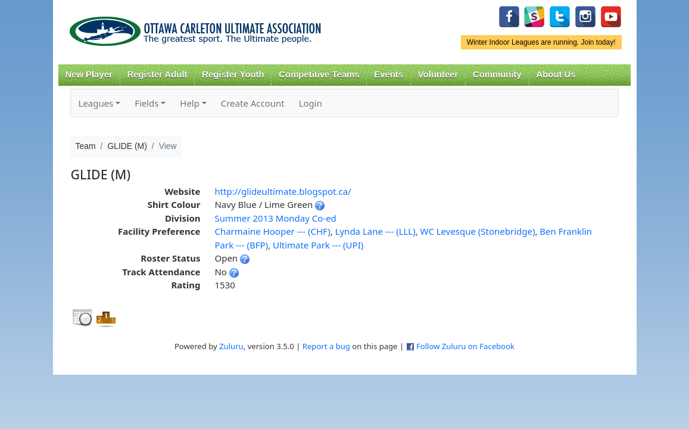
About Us (556, 74)
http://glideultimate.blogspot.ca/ (282, 191)
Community (497, 74)
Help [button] (189, 103)
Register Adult (157, 74)
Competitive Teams (319, 74)
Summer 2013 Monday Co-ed (275, 218)
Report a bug (326, 346)
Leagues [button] (95, 103)
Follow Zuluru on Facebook (465, 346)
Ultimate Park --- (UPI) (318, 245)
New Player (88, 74)
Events (388, 74)
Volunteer (438, 74)
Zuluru (231, 346)
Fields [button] (146, 103)
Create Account (253, 103)
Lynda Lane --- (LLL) (375, 231)
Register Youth (233, 74)
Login (310, 103)
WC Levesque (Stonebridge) (477, 231)
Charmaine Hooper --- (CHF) (272, 231)
